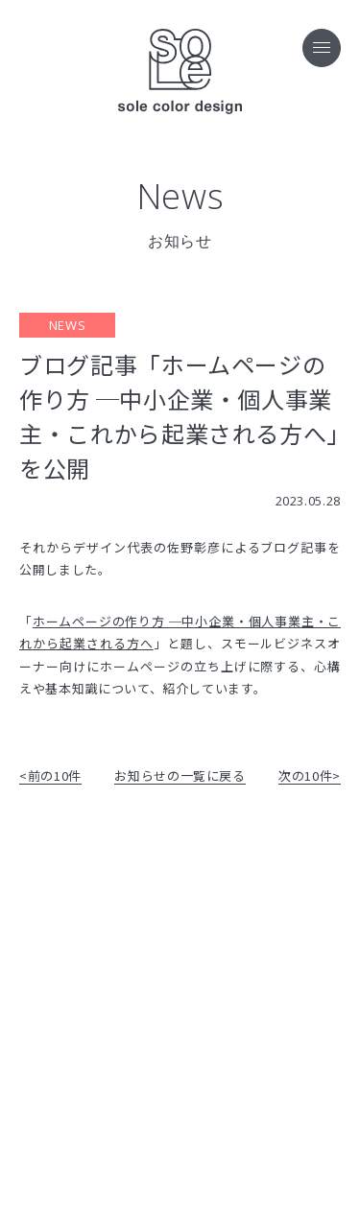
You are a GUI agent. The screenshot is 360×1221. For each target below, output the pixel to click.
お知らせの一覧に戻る (180, 775)
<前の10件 (50, 775)
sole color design (180, 72)
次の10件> (309, 775)
